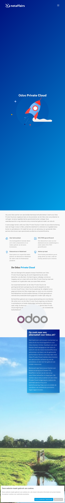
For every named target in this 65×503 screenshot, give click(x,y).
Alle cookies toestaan (43, 499)
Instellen (58, 499)
